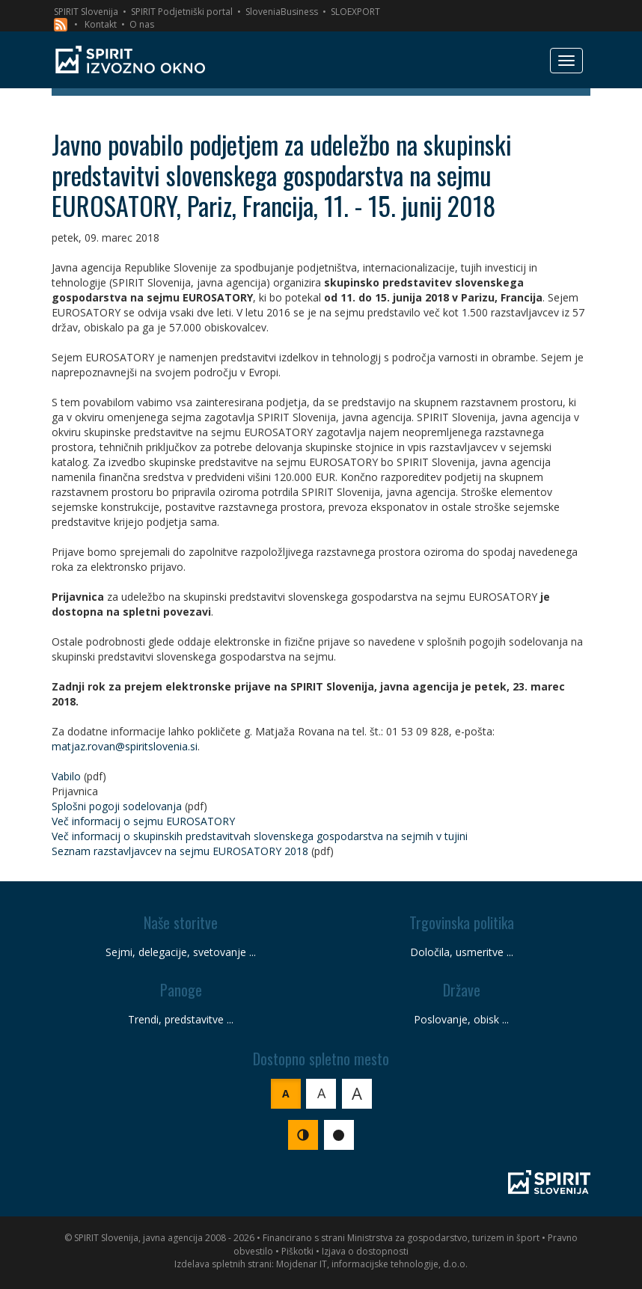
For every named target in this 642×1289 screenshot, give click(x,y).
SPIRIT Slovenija (86, 11)
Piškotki (297, 1251)
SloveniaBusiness (281, 11)
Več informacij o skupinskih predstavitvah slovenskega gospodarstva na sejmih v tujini (260, 836)
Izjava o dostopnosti (365, 1251)
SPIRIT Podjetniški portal (182, 11)
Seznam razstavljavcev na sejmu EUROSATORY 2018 (180, 851)
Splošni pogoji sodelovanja (117, 806)
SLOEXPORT (355, 11)
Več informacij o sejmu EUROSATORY (143, 821)
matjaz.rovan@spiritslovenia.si (125, 746)
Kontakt (101, 24)
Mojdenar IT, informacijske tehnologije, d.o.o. (372, 1264)
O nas (141, 24)
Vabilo (66, 776)
